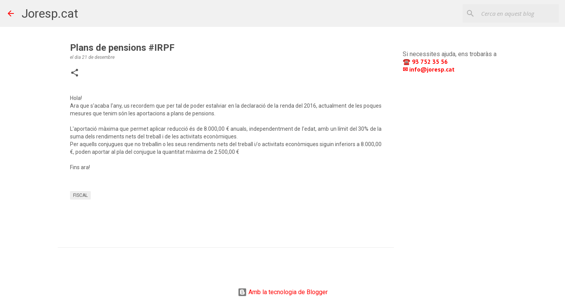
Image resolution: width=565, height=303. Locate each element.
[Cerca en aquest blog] (518, 13)
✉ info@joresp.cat (429, 69)
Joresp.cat (50, 13)
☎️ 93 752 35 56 (426, 61)
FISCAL (80, 195)
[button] (74, 73)
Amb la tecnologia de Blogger (283, 292)
